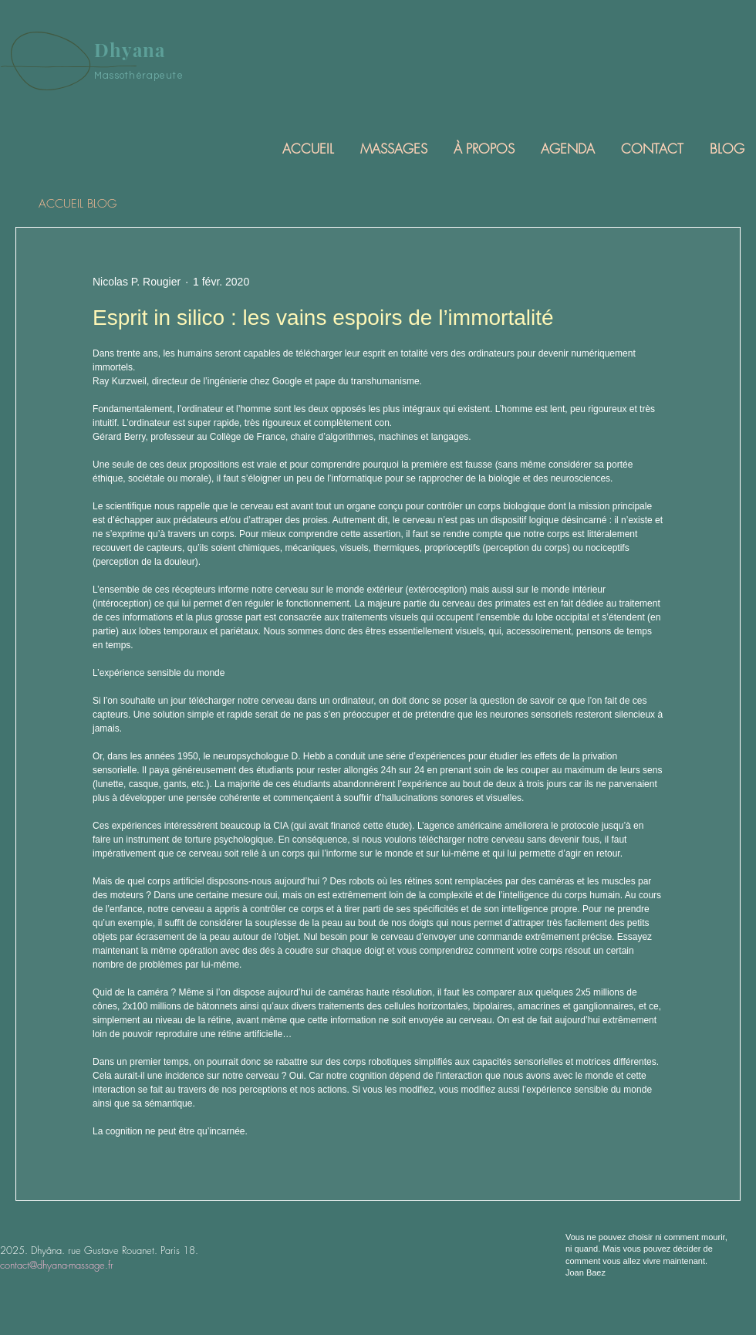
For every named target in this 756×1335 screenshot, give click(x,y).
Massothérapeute (139, 75)
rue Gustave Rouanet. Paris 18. (133, 1250)
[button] (392, 148)
